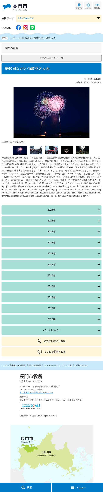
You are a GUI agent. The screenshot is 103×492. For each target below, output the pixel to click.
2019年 (51, 286)
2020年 (51, 275)
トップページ (14, 38)
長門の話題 (26, 38)
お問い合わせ (81, 365)
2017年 (51, 308)
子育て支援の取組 (25, 18)
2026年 (51, 209)
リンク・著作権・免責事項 (13, 365)
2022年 (51, 253)
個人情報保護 (35, 365)
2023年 (51, 242)
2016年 (51, 319)
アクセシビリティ (52, 365)
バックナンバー (51, 330)
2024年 (51, 231)
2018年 (51, 297)
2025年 (51, 220)
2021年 (51, 264)
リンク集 (68, 365)
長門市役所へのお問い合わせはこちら (36, 392)
